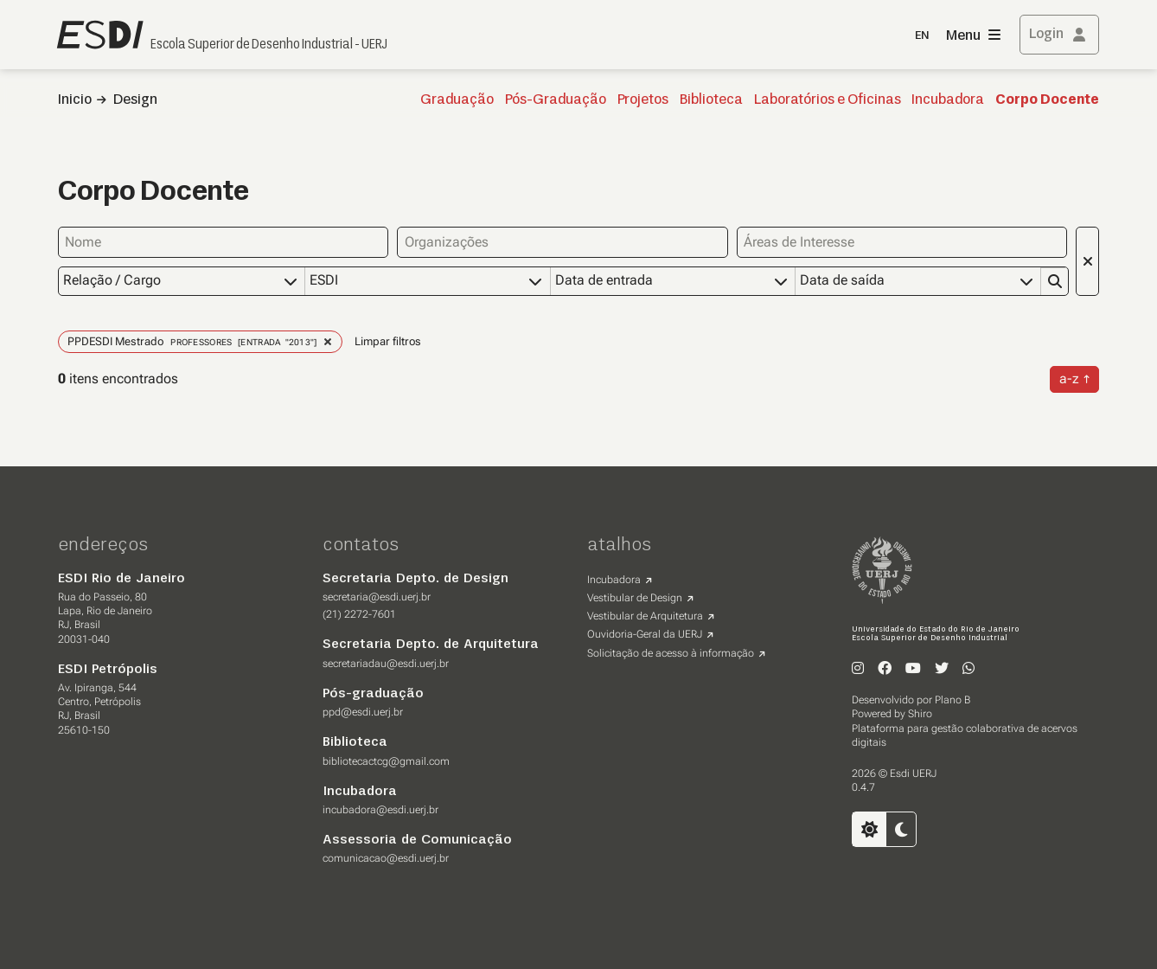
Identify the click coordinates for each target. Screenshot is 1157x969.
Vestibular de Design (634, 597)
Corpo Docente (1047, 100)
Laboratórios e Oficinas (827, 100)
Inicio (75, 100)
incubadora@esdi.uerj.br (380, 809)
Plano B (952, 699)
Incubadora (947, 100)
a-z (1069, 377)
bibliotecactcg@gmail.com (386, 760)
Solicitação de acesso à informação (670, 652)
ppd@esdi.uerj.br (363, 711)
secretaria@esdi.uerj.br (377, 596)
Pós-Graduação (555, 100)
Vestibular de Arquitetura (645, 615)
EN (922, 36)
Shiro (920, 713)
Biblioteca (711, 100)
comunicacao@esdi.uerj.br (386, 857)
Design (135, 100)
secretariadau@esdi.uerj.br (386, 663)
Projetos (642, 100)
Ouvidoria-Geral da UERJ (644, 633)
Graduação (457, 100)
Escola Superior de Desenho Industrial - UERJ (268, 45)
